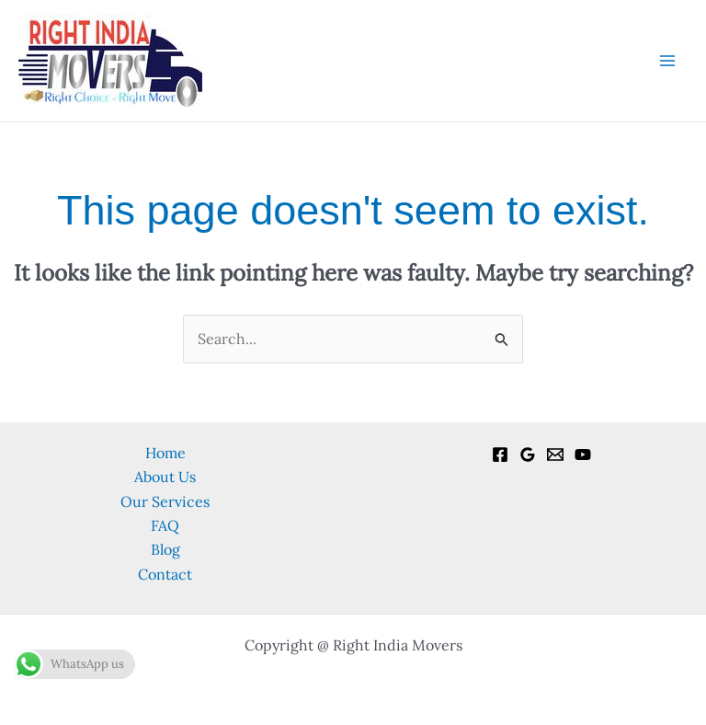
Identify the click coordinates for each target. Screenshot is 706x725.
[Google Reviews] (527, 454)
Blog (165, 549)
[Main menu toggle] (667, 60)
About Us (165, 476)
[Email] (555, 454)
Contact (165, 574)
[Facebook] (500, 454)
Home (165, 452)
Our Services (165, 501)
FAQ (165, 525)
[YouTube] (583, 454)
